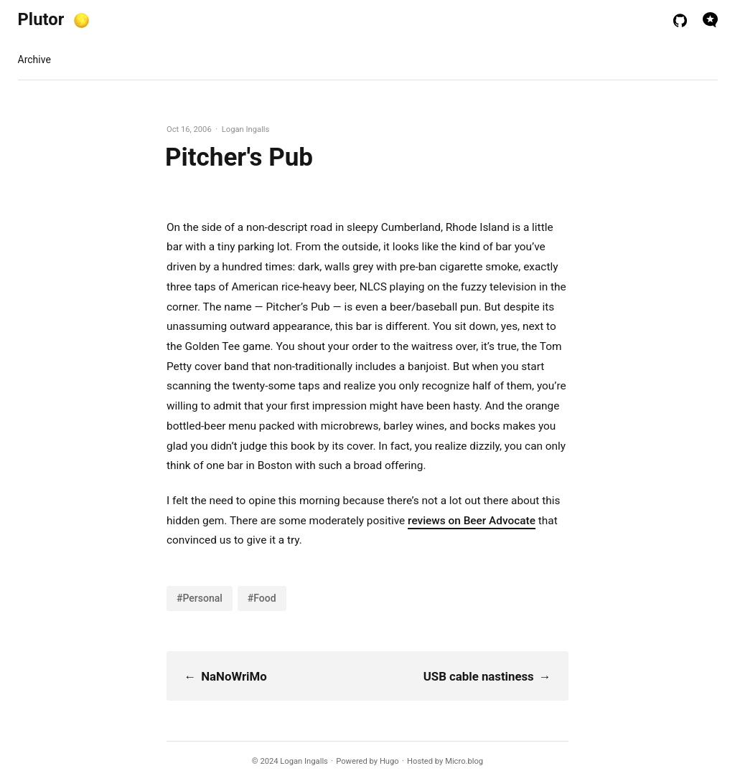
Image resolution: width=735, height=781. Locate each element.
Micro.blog (464, 761)
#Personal (200, 598)
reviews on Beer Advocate (471, 520)
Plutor (41, 19)
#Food (262, 598)
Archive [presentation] (34, 59)
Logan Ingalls (304, 761)
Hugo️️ (389, 761)
